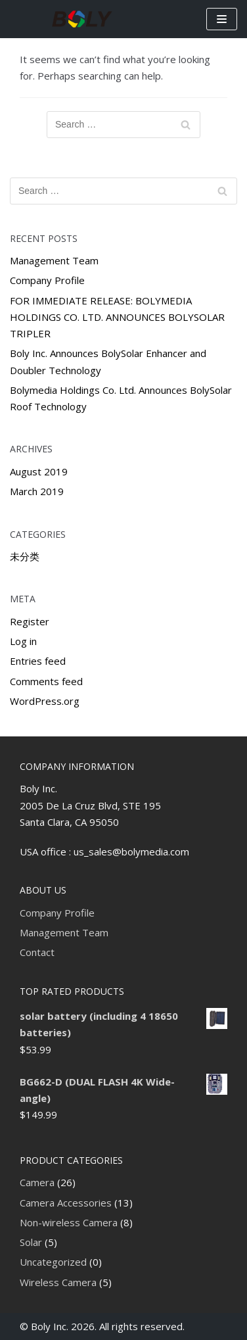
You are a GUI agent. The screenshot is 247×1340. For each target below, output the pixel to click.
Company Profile (47, 280)
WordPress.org (44, 700)
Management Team (54, 260)
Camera (37, 1182)
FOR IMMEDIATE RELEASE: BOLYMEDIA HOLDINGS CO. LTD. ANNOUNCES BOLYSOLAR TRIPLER (117, 317)
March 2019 (37, 491)
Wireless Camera (58, 1282)
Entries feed (38, 660)
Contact (37, 952)
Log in (23, 641)
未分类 (24, 556)
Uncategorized (53, 1261)
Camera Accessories (66, 1202)
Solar (31, 1242)
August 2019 (39, 471)
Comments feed (46, 681)
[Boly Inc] (82, 19)
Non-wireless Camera (69, 1222)
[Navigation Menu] (221, 19)
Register (29, 621)
